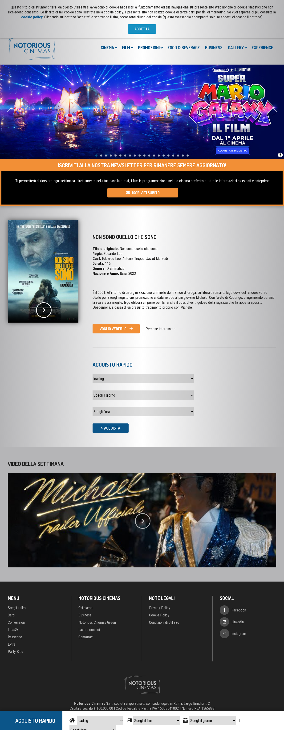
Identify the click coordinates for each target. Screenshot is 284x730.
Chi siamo (85, 608)
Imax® (13, 629)
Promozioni (149, 47)
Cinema (107, 47)
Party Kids (15, 651)
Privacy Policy (159, 608)
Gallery (236, 47)
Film (126, 47)
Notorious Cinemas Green (97, 622)
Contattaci (85, 637)
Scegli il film (17, 608)
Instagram (238, 634)
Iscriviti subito (146, 192)
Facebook (238, 610)
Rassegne (15, 637)
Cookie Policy (159, 615)
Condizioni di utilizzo (164, 622)
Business (214, 47)
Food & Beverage (184, 47)
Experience (262, 47)
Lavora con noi (89, 629)
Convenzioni (16, 622)
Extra (11, 644)
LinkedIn (237, 622)
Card (11, 615)
